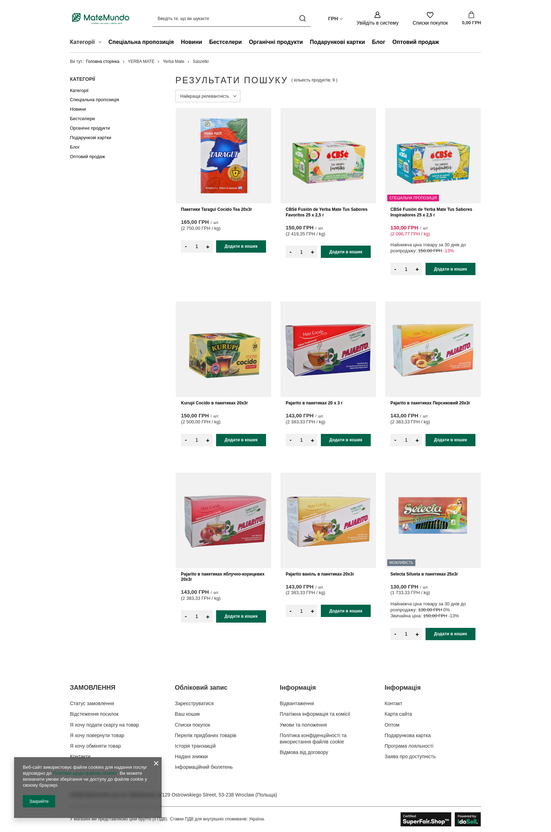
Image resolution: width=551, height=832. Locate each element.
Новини (191, 42)
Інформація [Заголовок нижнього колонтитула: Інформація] (298, 687)
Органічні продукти (276, 42)
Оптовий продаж (415, 42)
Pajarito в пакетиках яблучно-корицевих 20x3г (223, 577)
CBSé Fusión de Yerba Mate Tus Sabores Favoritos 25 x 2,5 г (327, 212)
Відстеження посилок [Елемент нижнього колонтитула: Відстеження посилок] (94, 714)
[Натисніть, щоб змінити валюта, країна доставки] (335, 18)
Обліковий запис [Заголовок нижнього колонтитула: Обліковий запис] (201, 687)
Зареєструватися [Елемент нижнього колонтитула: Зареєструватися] (194, 703)
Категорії (82, 79)
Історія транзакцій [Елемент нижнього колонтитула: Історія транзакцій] (195, 746)
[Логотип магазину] (100, 18)
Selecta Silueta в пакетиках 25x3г (424, 574)
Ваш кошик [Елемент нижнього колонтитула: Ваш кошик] (187, 714)
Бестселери (225, 42)
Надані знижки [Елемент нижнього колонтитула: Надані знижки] (191, 756)
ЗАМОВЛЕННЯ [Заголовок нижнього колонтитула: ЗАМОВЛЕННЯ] (92, 687)
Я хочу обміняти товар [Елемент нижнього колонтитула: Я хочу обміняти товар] (95, 746)
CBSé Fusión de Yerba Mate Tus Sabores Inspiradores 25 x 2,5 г (431, 212)
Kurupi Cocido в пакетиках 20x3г (214, 403)
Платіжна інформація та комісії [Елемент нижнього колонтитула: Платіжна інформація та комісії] (315, 714)
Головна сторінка (102, 61)
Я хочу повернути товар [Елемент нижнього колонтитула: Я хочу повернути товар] (97, 735)
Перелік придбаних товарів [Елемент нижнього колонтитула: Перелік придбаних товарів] (205, 735)
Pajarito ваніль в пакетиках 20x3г (320, 574)
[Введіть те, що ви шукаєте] (232, 18)
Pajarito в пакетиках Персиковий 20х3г (430, 403)
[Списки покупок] (430, 18)
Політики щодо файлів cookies (85, 773)
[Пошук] (303, 18)
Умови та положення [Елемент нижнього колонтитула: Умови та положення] (303, 725)
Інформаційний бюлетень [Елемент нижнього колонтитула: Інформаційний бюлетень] (204, 767)
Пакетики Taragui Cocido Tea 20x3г (216, 209)
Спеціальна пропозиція (141, 42)
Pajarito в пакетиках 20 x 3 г (314, 403)
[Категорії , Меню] (101, 42)
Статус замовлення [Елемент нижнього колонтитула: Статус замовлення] (92, 703)
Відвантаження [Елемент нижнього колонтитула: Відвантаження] (297, 703)
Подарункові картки (337, 42)
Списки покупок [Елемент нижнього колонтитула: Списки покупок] (192, 725)
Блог (378, 42)
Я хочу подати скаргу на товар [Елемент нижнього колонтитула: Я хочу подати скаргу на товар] (104, 725)
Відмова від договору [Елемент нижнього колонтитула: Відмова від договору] (304, 752)
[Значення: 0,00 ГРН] (471, 18)
